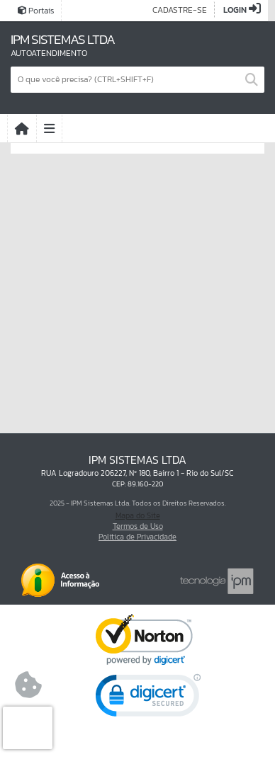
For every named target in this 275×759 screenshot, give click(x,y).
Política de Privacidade (137, 536)
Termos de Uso (138, 526)
